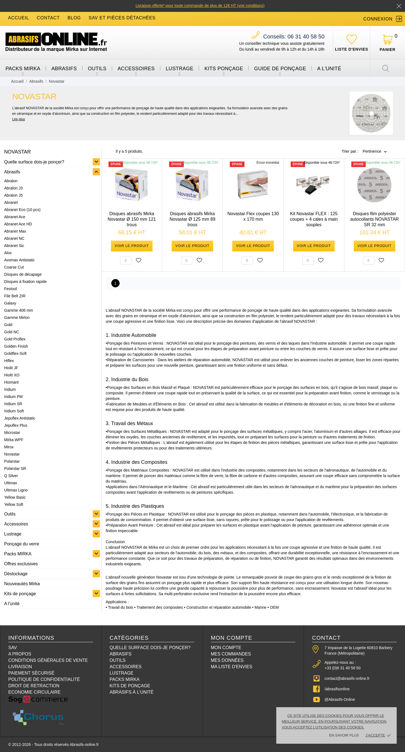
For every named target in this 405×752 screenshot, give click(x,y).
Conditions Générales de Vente (48, 660)
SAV (12, 647)
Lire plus (18, 119)
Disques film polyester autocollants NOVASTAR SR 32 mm (374, 219)
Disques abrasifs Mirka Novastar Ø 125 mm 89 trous (192, 219)
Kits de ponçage (20, 593)
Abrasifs (64, 68)
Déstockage (16, 573)
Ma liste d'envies (231, 666)
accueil (18, 17)
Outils (97, 68)
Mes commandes (231, 654)
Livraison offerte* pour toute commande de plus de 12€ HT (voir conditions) (200, 5)
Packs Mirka (125, 679)
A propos (19, 654)
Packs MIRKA (23, 68)
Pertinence (372, 151)
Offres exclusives (21, 563)
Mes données (227, 660)
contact (48, 17)
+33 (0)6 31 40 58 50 (342, 668)
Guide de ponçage (280, 68)
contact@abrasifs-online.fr (347, 678)
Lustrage (180, 68)
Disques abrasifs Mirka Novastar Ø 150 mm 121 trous (132, 219)
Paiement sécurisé (31, 673)
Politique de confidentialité (44, 679)
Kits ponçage (224, 68)
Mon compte (226, 647)
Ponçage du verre (21, 544)
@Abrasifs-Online (339, 699)
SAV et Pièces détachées (122, 17)
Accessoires (136, 68)
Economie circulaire (34, 692)
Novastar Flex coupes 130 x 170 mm (253, 216)
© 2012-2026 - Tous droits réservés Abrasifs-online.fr (53, 744)
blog (74, 17)
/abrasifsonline (336, 689)
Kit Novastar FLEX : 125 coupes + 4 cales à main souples (314, 219)
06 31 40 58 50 (293, 36)
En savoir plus (344, 735)
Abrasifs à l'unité (132, 692)
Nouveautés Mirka (22, 583)
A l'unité (329, 68)
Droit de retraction (34, 685)
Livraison (20, 666)
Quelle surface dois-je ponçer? (34, 162)
